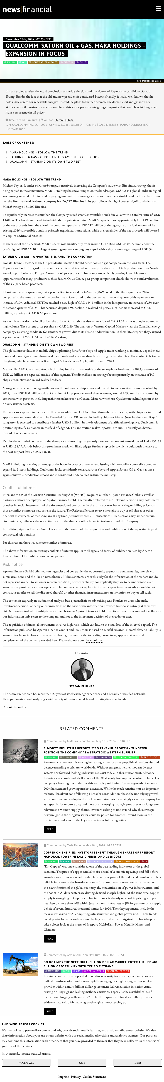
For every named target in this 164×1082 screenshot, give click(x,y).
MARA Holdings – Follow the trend (39, 152)
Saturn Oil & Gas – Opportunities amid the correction (55, 157)
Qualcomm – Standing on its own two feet (45, 161)
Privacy (76, 1076)
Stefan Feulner (64, 120)
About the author (14, 707)
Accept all (26, 1062)
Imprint (63, 1076)
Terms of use (94, 640)
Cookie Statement (94, 1076)
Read (50, 829)
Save (82, 1062)
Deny (137, 1062)
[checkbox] (3, 1053)
